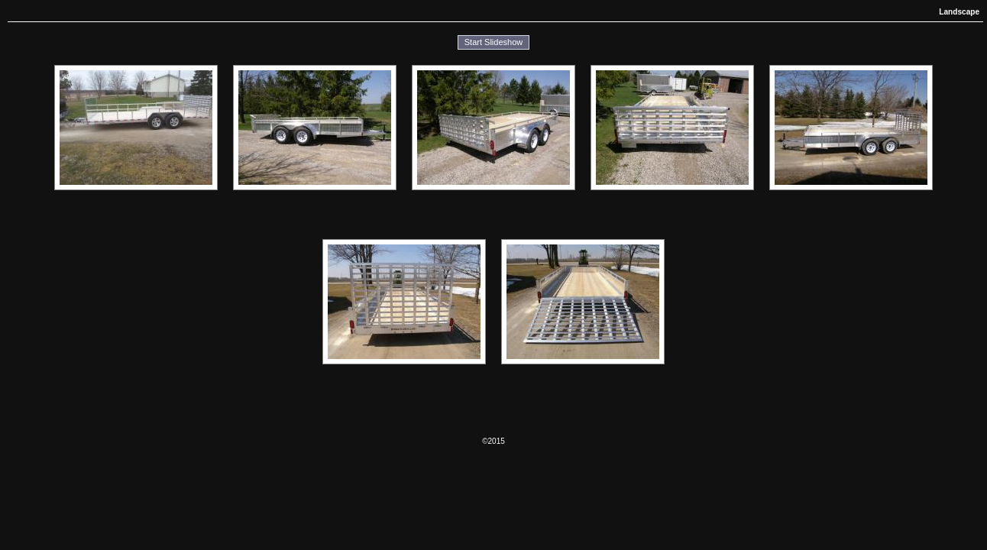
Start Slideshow (493, 42)
